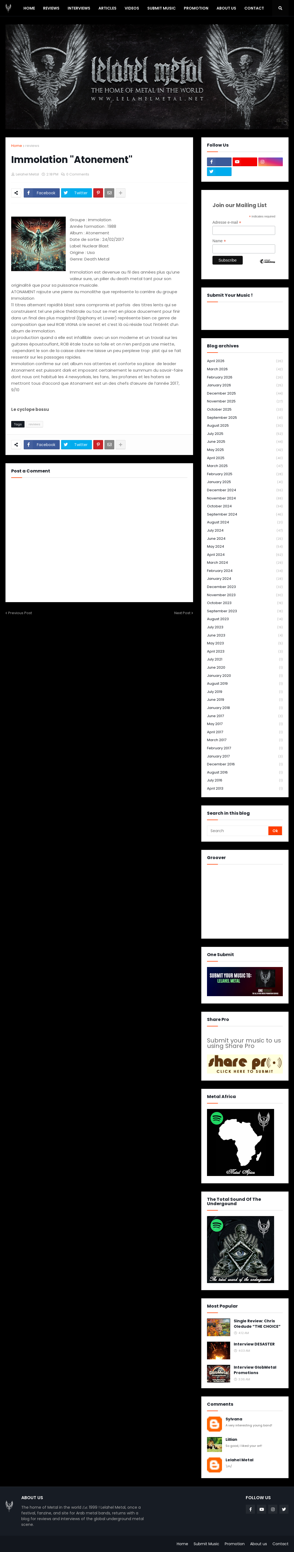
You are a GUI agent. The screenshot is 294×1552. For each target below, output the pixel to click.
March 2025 (245, 466)
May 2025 (245, 450)
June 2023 (245, 635)
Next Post (182, 613)
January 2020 (245, 676)
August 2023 (245, 619)
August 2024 (245, 522)
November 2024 (245, 498)
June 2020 (245, 668)
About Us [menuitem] (226, 8)
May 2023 (245, 643)
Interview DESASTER (254, 1344)
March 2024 (245, 563)
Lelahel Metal (239, 1460)
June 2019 (245, 700)
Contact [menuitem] (254, 8)
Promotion (235, 1544)
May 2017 (245, 724)
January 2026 (245, 385)
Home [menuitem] (29, 8)
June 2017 (245, 716)
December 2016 (245, 764)
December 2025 (245, 393)
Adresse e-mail (226, 222)
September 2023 (245, 611)
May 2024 (245, 547)
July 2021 (245, 659)
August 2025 (245, 426)
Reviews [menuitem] (51, 8)
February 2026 (245, 377)
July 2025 (245, 434)
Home (16, 145)
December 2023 (245, 587)
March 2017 (245, 740)
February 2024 (245, 571)
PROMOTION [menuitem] (196, 8)
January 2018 (245, 708)
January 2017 (245, 756)
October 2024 (245, 506)
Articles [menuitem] (107, 8)
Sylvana (234, 1419)
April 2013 (245, 788)
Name (219, 241)
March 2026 (245, 369)
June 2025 (245, 442)
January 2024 (245, 579)
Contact (280, 1544)
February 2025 (245, 474)
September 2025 (245, 418)
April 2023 (245, 651)
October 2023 (245, 603)
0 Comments (77, 174)
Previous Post (20, 613)
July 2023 (245, 627)
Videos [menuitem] (132, 8)
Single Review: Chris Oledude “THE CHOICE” (257, 1323)
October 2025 (245, 410)
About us (258, 1544)
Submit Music (206, 1544)
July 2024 (245, 531)
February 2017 (245, 748)
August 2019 (245, 684)
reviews (32, 145)
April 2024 (245, 555)
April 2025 (245, 458)
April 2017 (245, 732)
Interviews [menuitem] (79, 8)
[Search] (238, 830)
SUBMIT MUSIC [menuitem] (161, 8)
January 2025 (245, 482)
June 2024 (245, 539)
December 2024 (245, 490)
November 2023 (245, 595)
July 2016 (245, 780)
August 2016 (245, 772)
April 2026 (245, 361)
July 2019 (245, 692)
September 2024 (245, 514)
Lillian (231, 1439)
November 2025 (245, 401)
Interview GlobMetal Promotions (255, 1370)
